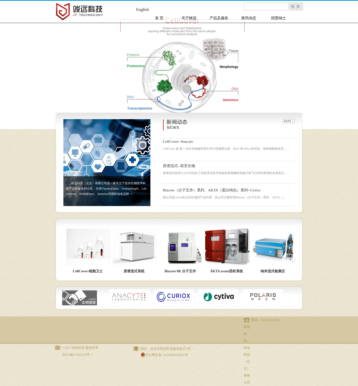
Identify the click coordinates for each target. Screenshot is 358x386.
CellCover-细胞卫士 (88, 271)
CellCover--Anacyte (178, 141)
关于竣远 (188, 18)
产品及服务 (219, 18)
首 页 (159, 18)
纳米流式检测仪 (273, 271)
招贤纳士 (278, 18)
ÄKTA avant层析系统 (226, 271)
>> (131, 194)
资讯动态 (248, 18)
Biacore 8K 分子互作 (180, 271)
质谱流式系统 (134, 271)
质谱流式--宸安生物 (179, 166)
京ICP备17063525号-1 (77, 354)
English (142, 9)
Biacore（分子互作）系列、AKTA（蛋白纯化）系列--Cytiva (211, 190)
